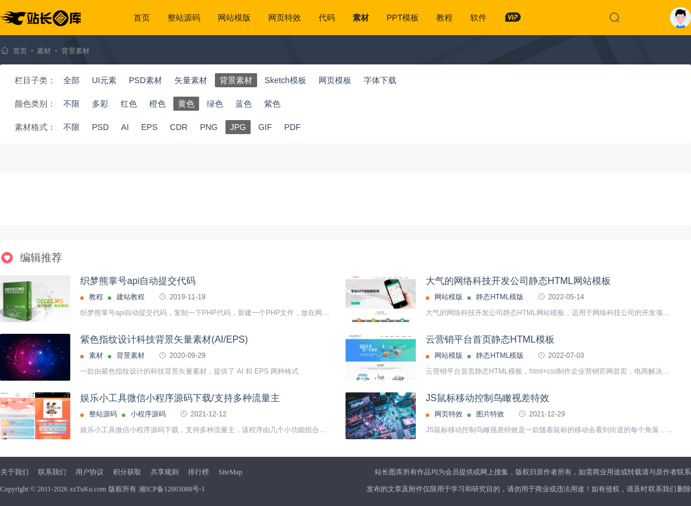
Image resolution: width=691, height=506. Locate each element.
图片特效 (490, 414)
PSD (100, 127)
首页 (142, 17)
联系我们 (52, 472)
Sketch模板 (285, 80)
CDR (178, 127)
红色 (129, 103)
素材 (361, 17)
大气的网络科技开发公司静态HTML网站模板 (518, 281)
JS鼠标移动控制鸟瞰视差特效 (487, 398)
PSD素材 (145, 80)
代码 (327, 17)
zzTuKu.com (88, 489)
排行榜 (198, 472)
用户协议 (90, 472)
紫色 (272, 103)
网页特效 (284, 17)
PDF (292, 127)
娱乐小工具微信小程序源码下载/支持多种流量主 (179, 398)
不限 (71, 103)
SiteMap (230, 472)
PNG (208, 127)
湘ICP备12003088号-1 (172, 489)
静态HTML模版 (500, 297)
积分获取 (127, 472)
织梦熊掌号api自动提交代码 (138, 281)
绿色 (215, 103)
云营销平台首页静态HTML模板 (490, 339)
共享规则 (164, 472)
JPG (238, 127)
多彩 (100, 103)
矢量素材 (191, 80)
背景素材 (75, 51)
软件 (478, 17)
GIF (265, 127)
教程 (444, 17)
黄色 (186, 103)
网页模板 (335, 80)
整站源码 (183, 17)
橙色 (157, 103)
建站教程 (131, 297)
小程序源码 (148, 414)
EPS (149, 127)
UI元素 (104, 80)
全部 (71, 80)
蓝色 (243, 103)
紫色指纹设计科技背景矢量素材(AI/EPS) (164, 339)
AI (125, 127)
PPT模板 (402, 17)
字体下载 (380, 80)
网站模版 (234, 17)
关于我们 (15, 472)
